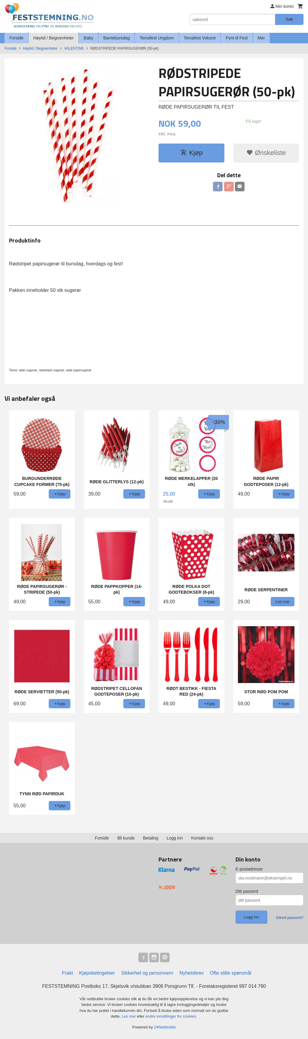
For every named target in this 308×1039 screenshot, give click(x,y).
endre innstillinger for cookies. (171, 1016)
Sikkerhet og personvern (147, 973)
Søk (289, 19)
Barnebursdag (116, 38)
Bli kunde (126, 838)
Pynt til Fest (237, 38)
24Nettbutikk (165, 1027)
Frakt (67, 973)
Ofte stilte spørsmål (230, 973)
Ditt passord (247, 891)
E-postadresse (249, 869)
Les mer (129, 1016)
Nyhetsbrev (191, 973)
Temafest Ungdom (157, 38)
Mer (261, 38)
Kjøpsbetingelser (97, 973)
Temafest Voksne (200, 38)
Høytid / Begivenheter (53, 38)
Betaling (150, 838)
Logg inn (175, 838)
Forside (16, 38)
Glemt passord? (289, 917)
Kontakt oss (202, 838)
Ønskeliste (266, 152)
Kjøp (191, 152)
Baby (88, 38)
